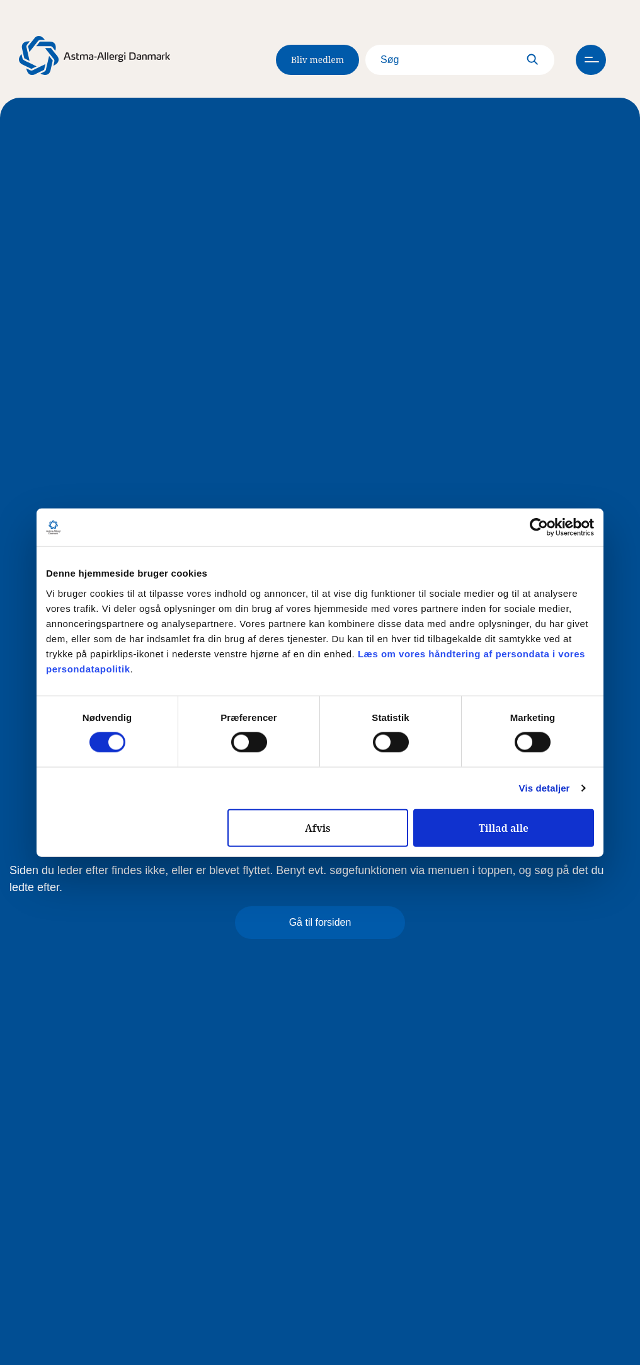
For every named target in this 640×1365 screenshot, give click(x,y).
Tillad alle (504, 827)
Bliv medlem (317, 60)
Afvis (318, 827)
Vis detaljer (544, 788)
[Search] (459, 60)
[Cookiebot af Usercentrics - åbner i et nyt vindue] (539, 527)
